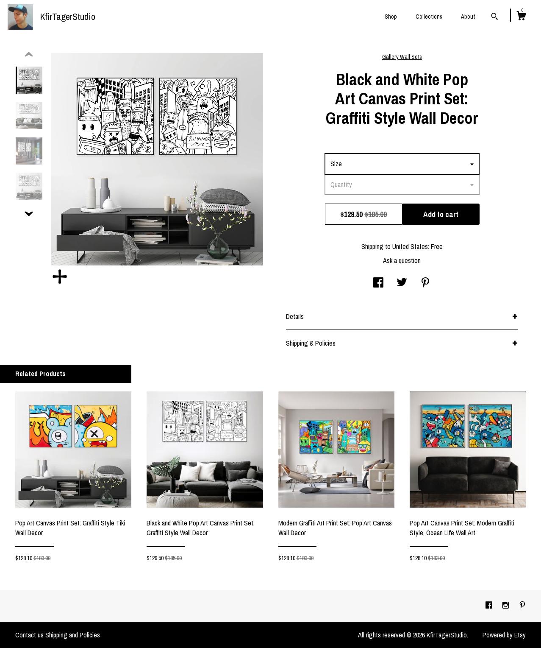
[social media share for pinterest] (425, 283)
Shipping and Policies (72, 635)
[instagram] (506, 605)
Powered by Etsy (504, 635)
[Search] (494, 17)
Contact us (29, 635)
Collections (429, 16)
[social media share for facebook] (378, 283)
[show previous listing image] (29, 55)
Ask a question (402, 260)
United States (410, 246)
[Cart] (521, 17)
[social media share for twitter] (402, 283)
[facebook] (490, 605)
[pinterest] (522, 605)
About (468, 16)
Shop (391, 16)
